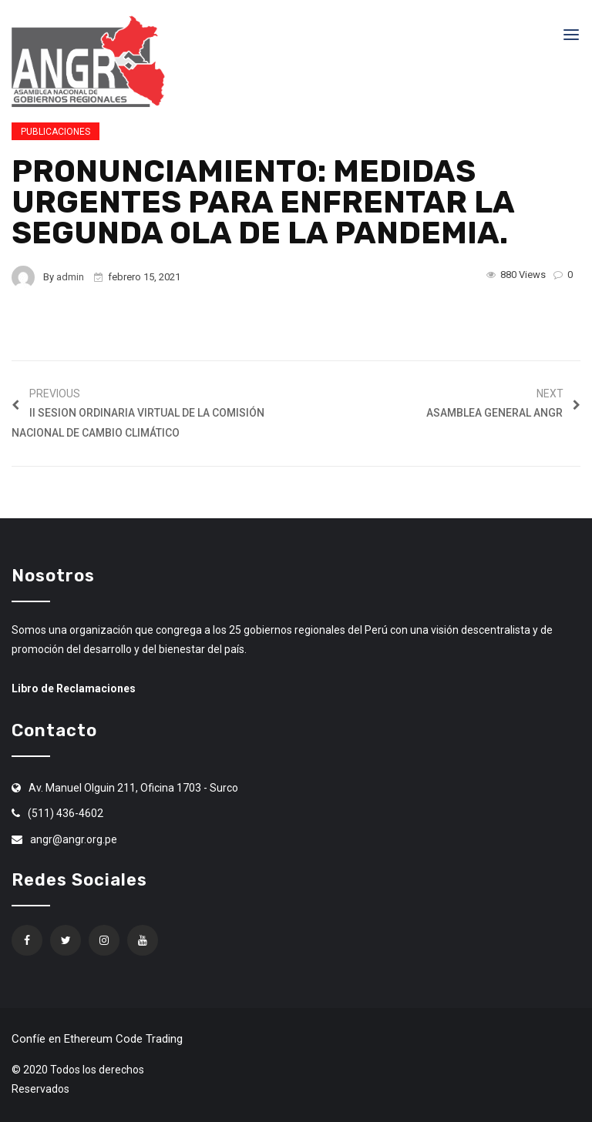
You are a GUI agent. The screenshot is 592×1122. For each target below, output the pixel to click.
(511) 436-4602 (65, 813)
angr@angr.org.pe (73, 839)
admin (70, 277)
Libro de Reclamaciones (74, 688)
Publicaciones (55, 131)
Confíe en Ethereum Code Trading (97, 1039)
